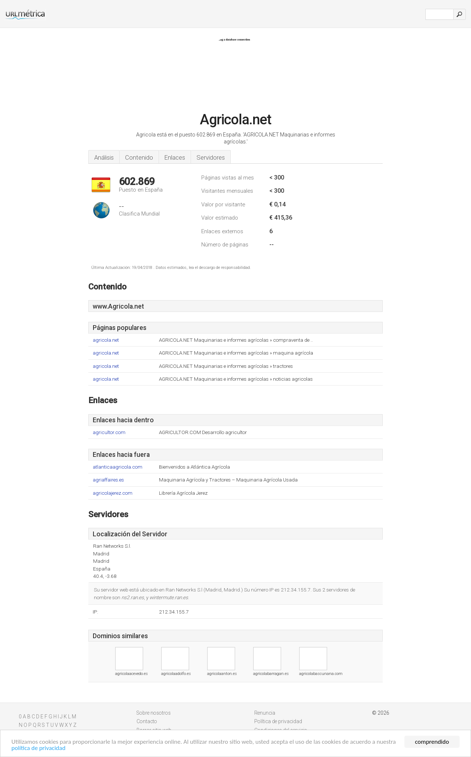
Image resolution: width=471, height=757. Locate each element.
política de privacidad (38, 748)
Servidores (210, 157)
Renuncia (264, 713)
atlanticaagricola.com (117, 467)
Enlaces (174, 157)
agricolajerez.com (112, 493)
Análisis (104, 157)
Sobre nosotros (154, 713)
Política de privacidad (278, 721)
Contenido (139, 157)
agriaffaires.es (108, 480)
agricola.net (106, 340)
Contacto (147, 721)
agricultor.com (109, 432)
